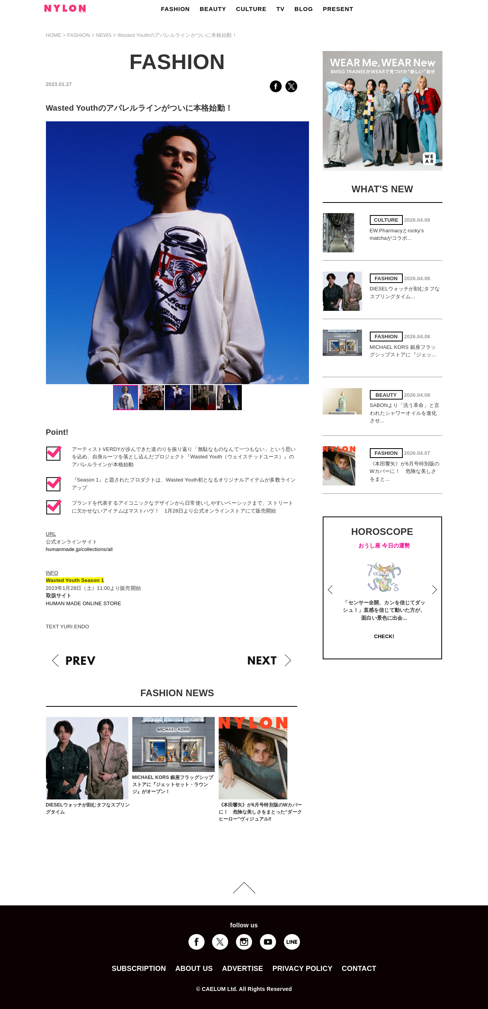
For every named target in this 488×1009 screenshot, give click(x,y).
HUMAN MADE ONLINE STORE (83, 603)
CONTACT (359, 969)
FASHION (175, 8)
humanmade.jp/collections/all (79, 549)
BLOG (303, 8)
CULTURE (251, 8)
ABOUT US (193, 969)
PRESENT (338, 8)
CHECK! (384, 636)
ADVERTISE (242, 969)
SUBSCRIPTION (138, 969)
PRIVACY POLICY (302, 969)
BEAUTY (213, 8)
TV (280, 8)
